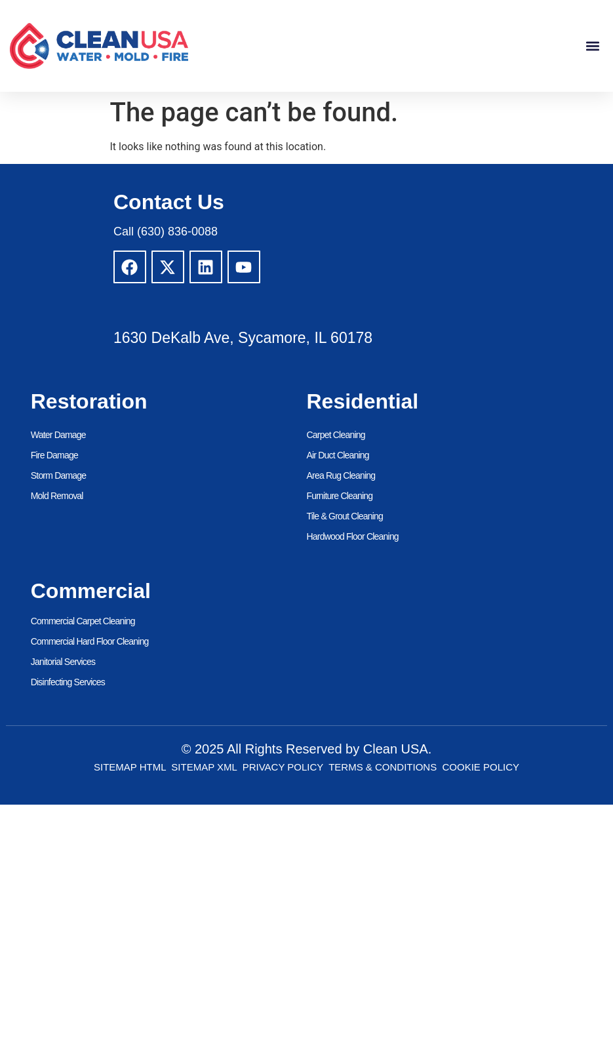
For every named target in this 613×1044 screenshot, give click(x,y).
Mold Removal (57, 496)
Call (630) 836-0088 (165, 231)
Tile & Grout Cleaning (345, 516)
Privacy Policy (283, 767)
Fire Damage (54, 455)
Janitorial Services (63, 661)
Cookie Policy (481, 767)
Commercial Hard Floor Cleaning (90, 641)
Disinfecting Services (68, 682)
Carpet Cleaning (336, 435)
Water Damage (58, 435)
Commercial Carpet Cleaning (83, 621)
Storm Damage (59, 475)
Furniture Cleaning (340, 496)
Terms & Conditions (382, 767)
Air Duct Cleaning (338, 455)
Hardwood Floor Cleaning (353, 536)
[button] (592, 46)
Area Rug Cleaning (341, 475)
